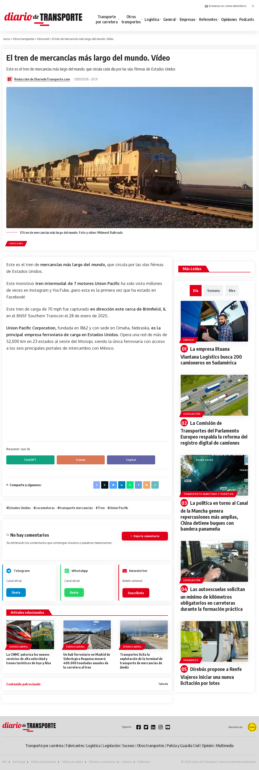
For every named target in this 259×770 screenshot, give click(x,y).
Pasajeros (190, 657)
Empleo (188, 340)
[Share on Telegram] (138, 485)
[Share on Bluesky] (113, 485)
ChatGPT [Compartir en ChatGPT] (26, 459)
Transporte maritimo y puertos (208, 492)
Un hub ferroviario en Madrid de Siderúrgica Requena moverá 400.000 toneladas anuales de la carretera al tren (86, 661)
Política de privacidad (43, 762)
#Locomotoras (44, 508)
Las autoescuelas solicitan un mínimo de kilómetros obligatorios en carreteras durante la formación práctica (213, 597)
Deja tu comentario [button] (144, 536)
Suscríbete (136, 593)
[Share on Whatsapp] (129, 485)
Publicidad (143, 762)
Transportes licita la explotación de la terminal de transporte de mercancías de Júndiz (141, 661)
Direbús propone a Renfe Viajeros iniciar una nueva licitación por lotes (211, 673)
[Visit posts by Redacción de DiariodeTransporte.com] (9, 79)
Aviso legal (19, 762)
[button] (253, 6)
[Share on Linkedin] (121, 485)
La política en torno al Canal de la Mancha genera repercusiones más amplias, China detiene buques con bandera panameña (214, 514)
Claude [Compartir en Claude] (69, 459)
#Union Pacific (117, 508)
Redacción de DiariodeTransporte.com (42, 79)
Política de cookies (72, 762)
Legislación (192, 413)
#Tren (100, 508)
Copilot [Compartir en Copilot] (112, 459)
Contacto (126, 762)
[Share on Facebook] (96, 485)
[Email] (146, 485)
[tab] (196, 290)
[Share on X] (104, 485)
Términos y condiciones (102, 762)
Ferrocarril (16, 243)
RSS (4, 762)
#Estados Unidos (18, 508)
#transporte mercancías (75, 508)
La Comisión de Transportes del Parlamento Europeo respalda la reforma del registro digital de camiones (214, 432)
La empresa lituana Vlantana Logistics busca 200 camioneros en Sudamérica (211, 356)
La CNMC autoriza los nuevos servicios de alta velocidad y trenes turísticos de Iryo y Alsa (28, 659)
